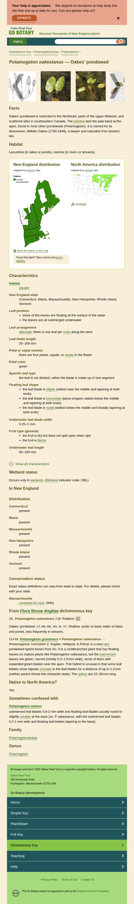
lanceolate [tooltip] (53, 398)
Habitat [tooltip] (14, 283)
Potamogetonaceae (46, 51)
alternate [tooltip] (25, 332)
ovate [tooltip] (50, 408)
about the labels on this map (32, 250)
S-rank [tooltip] (39, 603)
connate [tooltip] (46, 669)
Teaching (17, 856)
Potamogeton (18, 754)
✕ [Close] (118, 18)
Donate (24, 18)
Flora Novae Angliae (39, 611)
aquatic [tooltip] (24, 288)
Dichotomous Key (20, 51)
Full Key (16, 834)
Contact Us (87, 879)
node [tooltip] (66, 332)
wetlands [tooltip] (36, 480)
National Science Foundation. (93, 891)
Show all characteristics (32, 464)
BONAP (31, 170)
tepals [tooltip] (69, 355)
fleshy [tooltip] (42, 440)
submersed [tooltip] (108, 654)
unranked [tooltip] (25, 603)
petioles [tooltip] (79, 121)
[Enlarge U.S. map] (95, 188)
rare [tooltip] (106, 644)
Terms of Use (69, 879)
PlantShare (19, 824)
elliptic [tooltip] (50, 389)
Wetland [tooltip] (52, 480)
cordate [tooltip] (25, 716)
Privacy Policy (49, 879)
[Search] (121, 41)
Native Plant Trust (20, 775)
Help (14, 867)
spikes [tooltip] (82, 674)
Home (15, 802)
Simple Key (19, 813)
